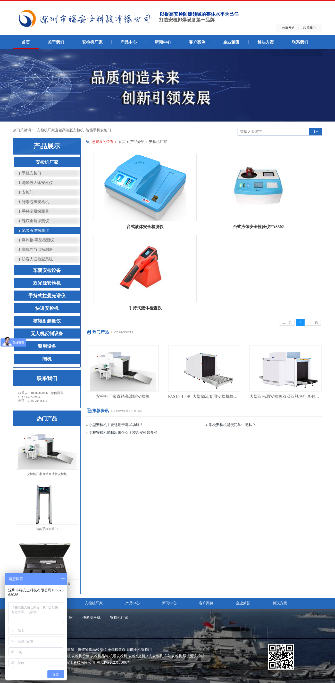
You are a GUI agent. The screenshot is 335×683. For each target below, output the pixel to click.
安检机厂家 (92, 42)
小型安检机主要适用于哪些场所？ (116, 425)
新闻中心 (163, 42)
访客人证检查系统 (37, 259)
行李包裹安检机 (35, 202)
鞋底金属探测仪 (35, 221)
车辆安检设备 (47, 270)
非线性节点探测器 (37, 249)
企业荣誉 (231, 42)
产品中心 (128, 42)
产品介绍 (137, 142)
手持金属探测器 (35, 211)
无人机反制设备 (47, 333)
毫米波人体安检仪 (37, 183)
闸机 (47, 358)
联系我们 (309, 28)
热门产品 (47, 418)
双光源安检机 (47, 283)
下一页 (313, 322)
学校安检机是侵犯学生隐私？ (232, 425)
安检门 (28, 192)
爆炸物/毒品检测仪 (38, 240)
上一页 (287, 322)
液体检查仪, (117, 650)
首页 (26, 42)
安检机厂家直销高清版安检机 (60, 130)
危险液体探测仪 (35, 230)
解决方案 (265, 42)
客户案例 (197, 42)
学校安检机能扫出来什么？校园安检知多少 (123, 433)
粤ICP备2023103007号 (114, 662)
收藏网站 (288, 28)
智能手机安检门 (98, 130)
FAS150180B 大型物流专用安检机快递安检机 (209, 396)
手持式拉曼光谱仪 (46, 295)
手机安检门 (31, 173)
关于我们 (56, 42)
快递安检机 (46, 308)
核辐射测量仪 (47, 321)
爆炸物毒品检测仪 (92, 650)
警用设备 (47, 346)
